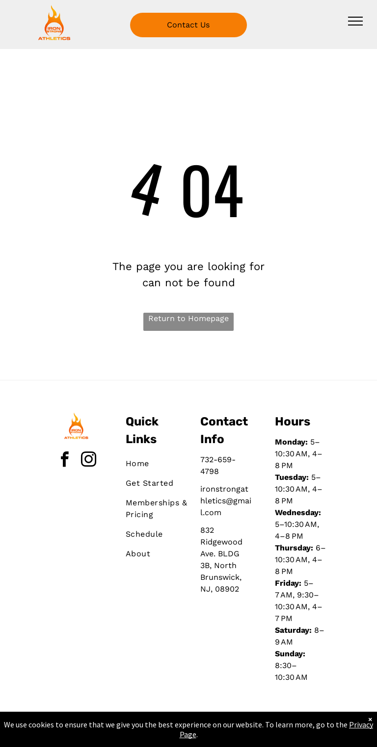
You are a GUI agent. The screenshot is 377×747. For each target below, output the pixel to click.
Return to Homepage (188, 318)
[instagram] (89, 461)
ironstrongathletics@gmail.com (225, 500)
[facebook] (65, 461)
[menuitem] (161, 463)
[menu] (355, 21)
